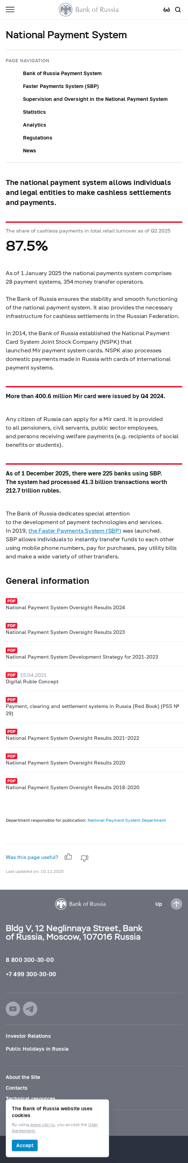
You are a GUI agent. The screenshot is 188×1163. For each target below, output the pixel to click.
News (29, 150)
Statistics (34, 112)
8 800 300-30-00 (30, 959)
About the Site (23, 1077)
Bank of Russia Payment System (62, 73)
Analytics (34, 125)
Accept (24, 1145)
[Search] (178, 9)
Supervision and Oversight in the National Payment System (95, 99)
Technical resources (31, 1098)
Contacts (17, 1088)
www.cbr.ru (42, 1125)
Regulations (37, 138)
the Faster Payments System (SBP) (74, 530)
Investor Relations (28, 1036)
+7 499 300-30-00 (31, 974)
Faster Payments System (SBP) (61, 86)
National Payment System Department (127, 820)
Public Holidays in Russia (37, 1049)
